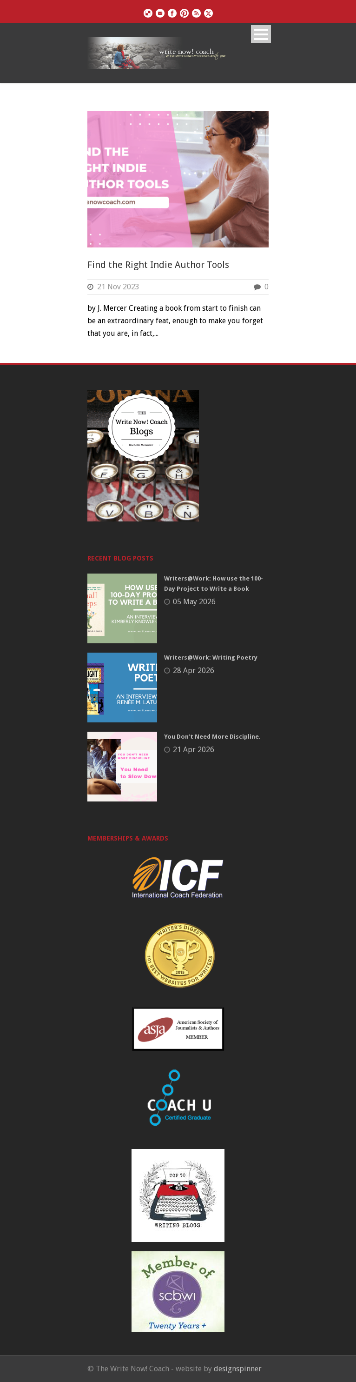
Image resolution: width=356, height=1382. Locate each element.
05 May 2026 (194, 601)
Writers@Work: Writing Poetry (210, 657)
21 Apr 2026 (193, 749)
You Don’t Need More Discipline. (212, 736)
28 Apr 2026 (193, 670)
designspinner (238, 1368)
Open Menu (261, 34)
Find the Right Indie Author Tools (158, 264)
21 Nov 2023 (118, 286)
